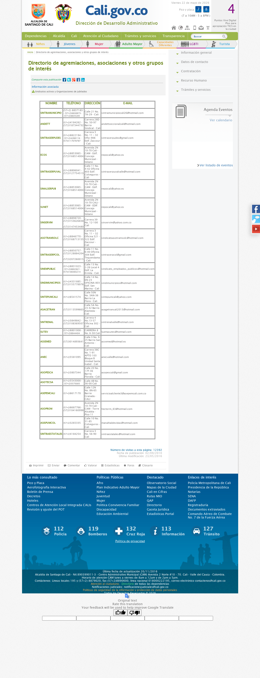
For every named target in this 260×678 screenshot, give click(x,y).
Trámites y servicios (140, 36)
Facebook (64, 80)
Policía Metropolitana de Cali (209, 483)
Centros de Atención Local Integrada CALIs (59, 505)
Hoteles (32, 500)
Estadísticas (112, 465)
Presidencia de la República (208, 487)
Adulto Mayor (132, 44)
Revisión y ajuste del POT (46, 509)
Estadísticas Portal (160, 514)
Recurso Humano (194, 80)
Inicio (174, 28)
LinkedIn (83, 80)
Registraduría (198, 505)
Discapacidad (106, 509)
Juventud (103, 496)
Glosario (147, 465)
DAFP (192, 500)
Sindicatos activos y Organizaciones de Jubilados (61, 91)
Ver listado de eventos (216, 165)
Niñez (101, 492)
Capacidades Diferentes (165, 44)
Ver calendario (221, 120)
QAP (150, 500)
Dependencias (36, 36)
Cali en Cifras (157, 492)
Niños (40, 44)
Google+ (73, 80)
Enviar (56, 465)
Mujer (99, 44)
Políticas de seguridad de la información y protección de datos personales (130, 590)
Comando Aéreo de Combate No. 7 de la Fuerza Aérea (210, 515)
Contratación (191, 71)
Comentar (74, 465)
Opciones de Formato (208, 28)
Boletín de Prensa (40, 492)
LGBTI (194, 44)
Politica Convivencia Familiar (118, 505)
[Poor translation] (134, 612)
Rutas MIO (154, 496)
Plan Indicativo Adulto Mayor (118, 487)
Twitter (69, 80)
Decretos (33, 496)
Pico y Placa (35, 483)
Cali (74, 36)
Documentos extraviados (206, 509)
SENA (192, 496)
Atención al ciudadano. (105, 583)
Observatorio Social (161, 483)
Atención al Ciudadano (100, 36)
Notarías (194, 492)
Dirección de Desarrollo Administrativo (117, 23)
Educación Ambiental (112, 514)
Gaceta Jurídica (158, 509)
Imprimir (38, 465)
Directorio (154, 505)
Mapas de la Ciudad (161, 487)
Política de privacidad (130, 541)
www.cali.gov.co (50, 15)
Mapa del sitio (187, 28)
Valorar (92, 465)
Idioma (181, 28)
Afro (100, 483)
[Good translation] (120, 612)
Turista (224, 44)
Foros (130, 465)
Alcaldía (59, 36)
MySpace (78, 80)
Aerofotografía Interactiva (46, 487)
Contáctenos (201, 28)
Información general (196, 52)
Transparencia (174, 36)
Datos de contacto (194, 62)
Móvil (194, 28)
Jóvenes (69, 44)
